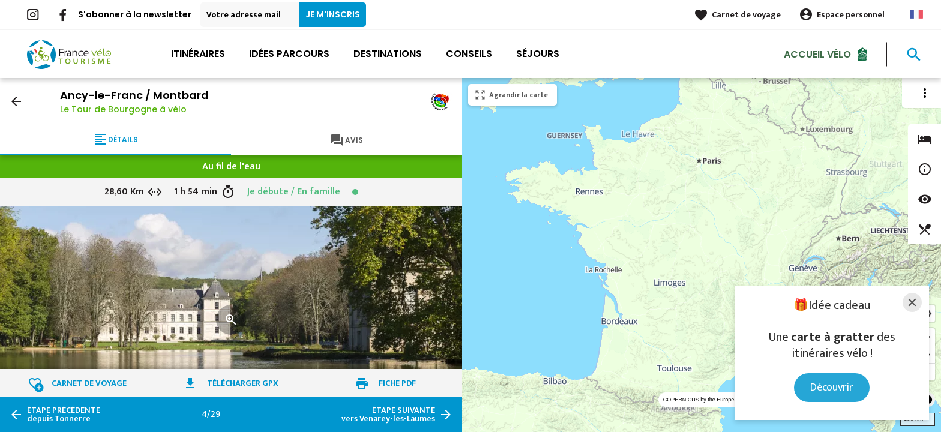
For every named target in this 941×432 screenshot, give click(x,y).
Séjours (537, 54)
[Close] (912, 302)
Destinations (387, 54)
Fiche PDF (397, 383)
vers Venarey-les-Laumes (388, 414)
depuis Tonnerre (63, 414)
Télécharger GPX (242, 383)
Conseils (469, 54)
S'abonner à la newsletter (134, 14)
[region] (701, 255)
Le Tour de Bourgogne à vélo (123, 109)
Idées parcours (289, 54)
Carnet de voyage (746, 15)
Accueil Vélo (817, 54)
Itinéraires (198, 54)
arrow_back (16, 101)
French (916, 14)
